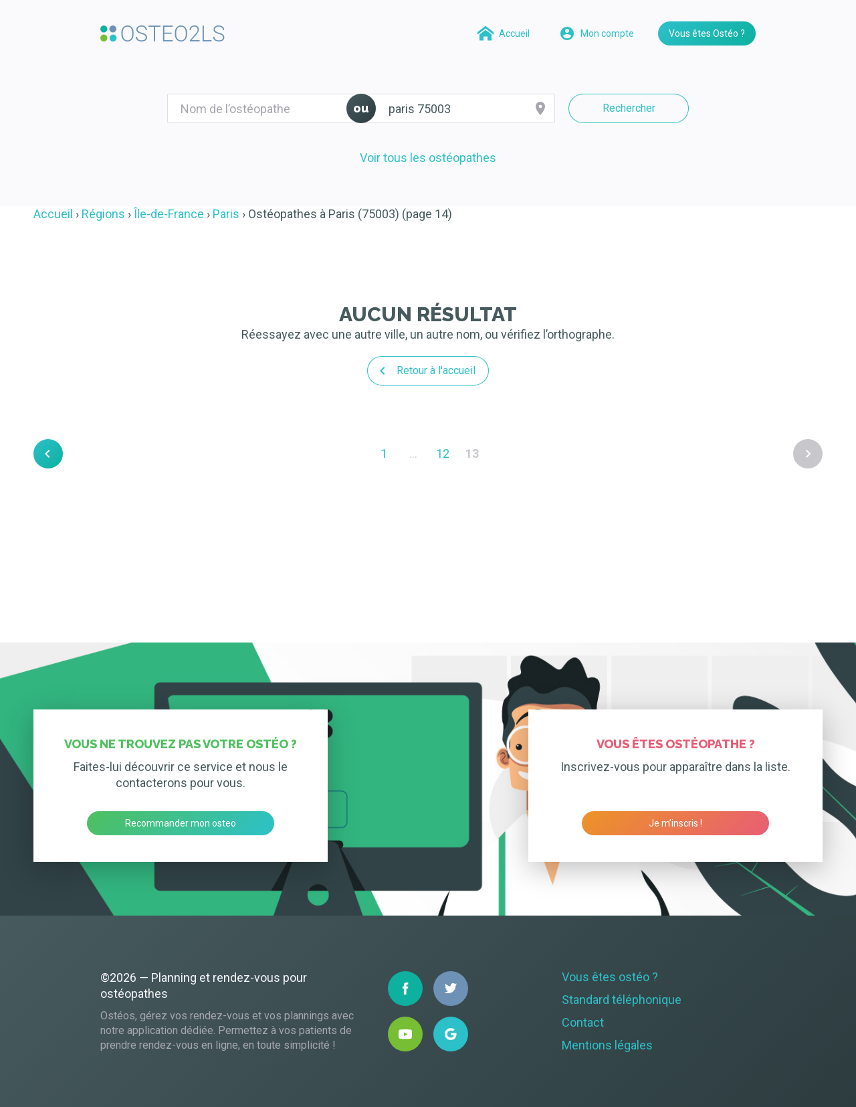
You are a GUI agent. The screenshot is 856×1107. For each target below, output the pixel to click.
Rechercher (629, 108)
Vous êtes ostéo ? (610, 977)
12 (442, 453)
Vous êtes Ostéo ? (707, 33)
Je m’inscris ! (675, 823)
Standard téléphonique (621, 1000)
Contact (583, 1022)
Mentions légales (607, 1045)
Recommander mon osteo (180, 823)
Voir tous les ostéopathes (428, 158)
